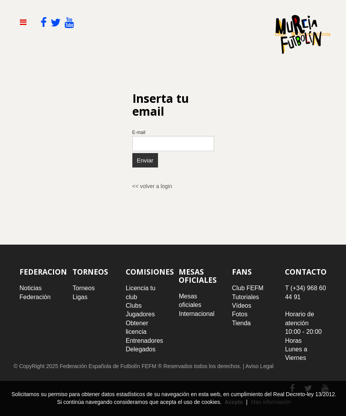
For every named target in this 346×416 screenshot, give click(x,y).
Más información (271, 402)
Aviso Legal (259, 366)
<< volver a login (152, 186)
